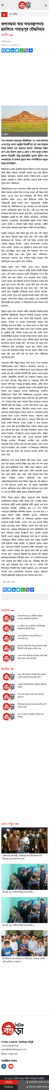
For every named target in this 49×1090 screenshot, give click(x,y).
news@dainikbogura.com (14, 1049)
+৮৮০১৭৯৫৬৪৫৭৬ (9, 1045)
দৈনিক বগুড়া (19, 1078)
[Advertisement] (24, 78)
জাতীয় (13, 14)
